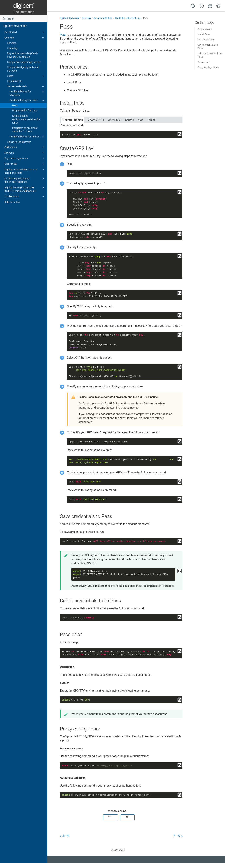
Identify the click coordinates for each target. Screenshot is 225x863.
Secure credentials (26, 87)
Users (26, 76)
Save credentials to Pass (207, 46)
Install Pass (203, 34)
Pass (15, 105)
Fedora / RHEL (96, 120)
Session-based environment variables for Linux (26, 119)
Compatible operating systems (23, 62)
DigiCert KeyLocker (15, 26)
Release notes (12, 202)
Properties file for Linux (24, 110)
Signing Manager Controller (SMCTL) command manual (24, 189)
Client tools (24, 164)
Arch (140, 120)
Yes (110, 817)
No (127, 817)
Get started (24, 32)
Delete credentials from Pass (209, 55)
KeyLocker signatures (24, 158)
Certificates (24, 147)
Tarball (151, 120)
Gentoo (129, 120)
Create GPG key (205, 39)
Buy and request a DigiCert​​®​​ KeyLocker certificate (22, 55)
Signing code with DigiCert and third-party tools (24, 171)
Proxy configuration (208, 67)
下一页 (176, 835)
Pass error (203, 62)
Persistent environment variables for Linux (25, 130)
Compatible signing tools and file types (23, 69)
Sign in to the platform (19, 141)
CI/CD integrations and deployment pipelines (24, 180)
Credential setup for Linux (27, 100)
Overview (24, 38)
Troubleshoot (24, 196)
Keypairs (24, 153)
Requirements (14, 81)
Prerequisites (204, 29)
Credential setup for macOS (27, 137)
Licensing (12, 48)
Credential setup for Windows (27, 93)
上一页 (66, 835)
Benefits (11, 43)
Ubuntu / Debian (73, 120)
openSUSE (114, 120)
